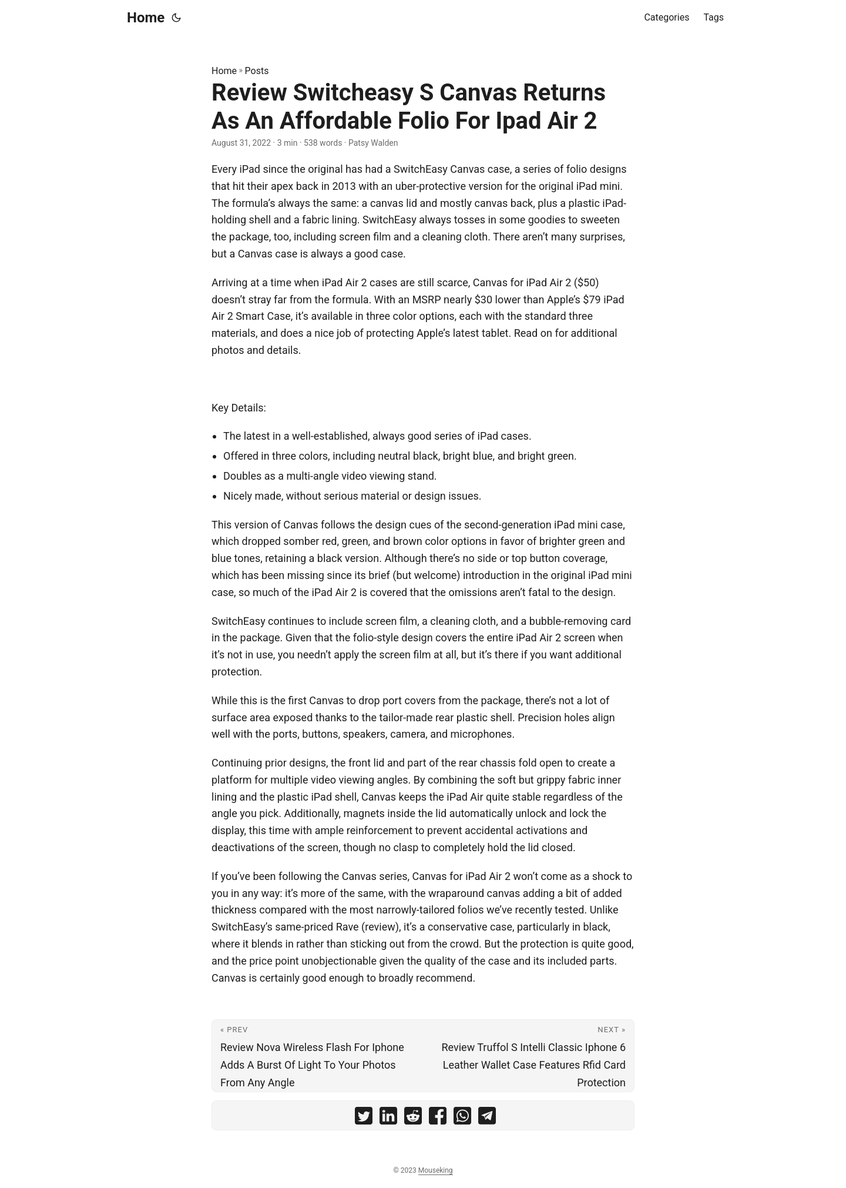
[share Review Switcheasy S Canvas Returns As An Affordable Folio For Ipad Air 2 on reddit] (413, 1118)
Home (145, 17)
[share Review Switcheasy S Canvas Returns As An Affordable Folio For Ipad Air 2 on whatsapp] (462, 1118)
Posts (257, 70)
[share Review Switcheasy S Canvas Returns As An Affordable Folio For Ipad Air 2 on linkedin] (388, 1118)
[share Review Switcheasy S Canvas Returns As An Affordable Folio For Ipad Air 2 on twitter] (363, 1118)
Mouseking (435, 1170)
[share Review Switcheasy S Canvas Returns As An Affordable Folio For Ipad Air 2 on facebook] (437, 1118)
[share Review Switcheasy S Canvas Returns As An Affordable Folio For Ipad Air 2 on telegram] (487, 1118)
